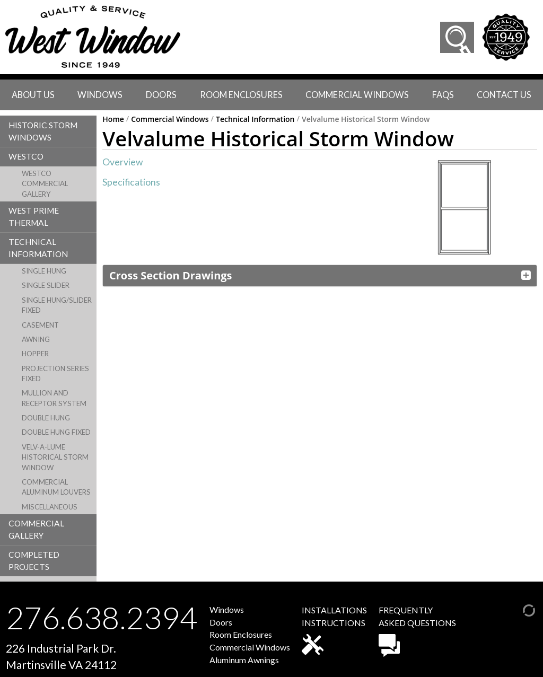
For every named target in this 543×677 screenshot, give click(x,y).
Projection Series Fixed (55, 373)
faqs (443, 95)
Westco (25, 156)
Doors (161, 95)
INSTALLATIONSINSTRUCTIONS (334, 630)
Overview (122, 162)
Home (113, 119)
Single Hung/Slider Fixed (57, 305)
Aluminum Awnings (244, 660)
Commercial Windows (357, 95)
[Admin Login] (518, 609)
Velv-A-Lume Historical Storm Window (55, 457)
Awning (36, 339)
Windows (99, 95)
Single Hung (44, 271)
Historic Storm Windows (42, 131)
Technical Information (38, 248)
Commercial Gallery (36, 529)
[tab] (320, 275)
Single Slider (45, 285)
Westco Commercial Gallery (45, 183)
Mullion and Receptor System (54, 398)
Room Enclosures (241, 95)
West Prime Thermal (33, 216)
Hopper (35, 353)
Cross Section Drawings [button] (170, 275)
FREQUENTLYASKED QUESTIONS (417, 631)
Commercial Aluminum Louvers (56, 487)
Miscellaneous (49, 507)
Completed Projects (33, 561)
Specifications (131, 182)
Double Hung (46, 418)
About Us (33, 95)
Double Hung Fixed (56, 432)
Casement (40, 325)
